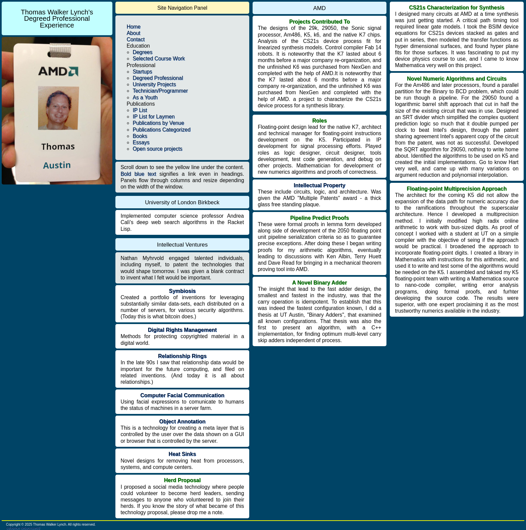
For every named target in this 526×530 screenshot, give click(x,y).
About (133, 33)
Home (133, 27)
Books (140, 136)
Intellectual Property (319, 185)
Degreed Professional (158, 78)
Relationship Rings (182, 356)
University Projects (154, 84)
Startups (142, 71)
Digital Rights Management (182, 330)
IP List (140, 110)
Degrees (142, 52)
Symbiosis (182, 291)
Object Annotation (182, 421)
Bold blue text (138, 174)
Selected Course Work (159, 58)
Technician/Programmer (160, 91)
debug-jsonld (30, 528)
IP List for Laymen (153, 116)
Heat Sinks (182, 454)
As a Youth (145, 97)
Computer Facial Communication (182, 395)
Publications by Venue (158, 123)
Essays (141, 142)
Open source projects (157, 149)
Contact (135, 39)
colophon (13, 528)
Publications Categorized (162, 129)
